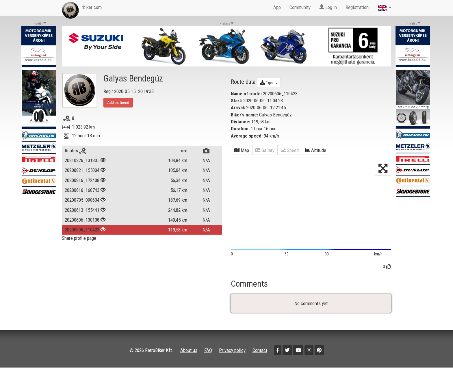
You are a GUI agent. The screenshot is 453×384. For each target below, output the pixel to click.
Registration (357, 7)
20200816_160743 (82, 190)
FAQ (208, 350)
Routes (75, 150)
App (277, 7)
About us (188, 350)
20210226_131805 (82, 160)
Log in (328, 7)
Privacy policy (232, 350)
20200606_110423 (82, 230)
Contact (260, 350)
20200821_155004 (82, 170)
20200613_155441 (82, 210)
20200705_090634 (82, 200)
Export (269, 82)
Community (300, 7)
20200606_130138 (82, 220)
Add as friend (118, 102)
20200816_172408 (82, 180)
